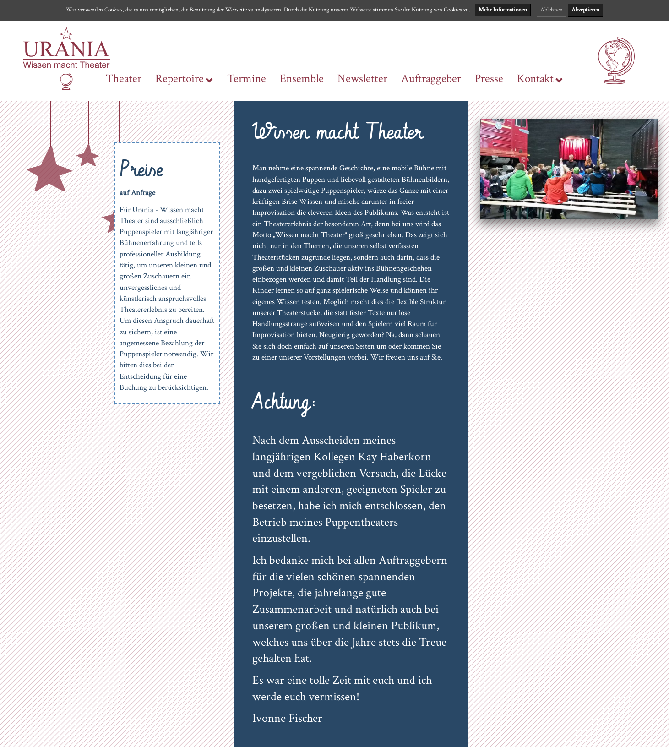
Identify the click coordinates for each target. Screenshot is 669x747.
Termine (246, 78)
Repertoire (184, 78)
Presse (489, 78)
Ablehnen (551, 10)
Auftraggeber (431, 78)
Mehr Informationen (503, 10)
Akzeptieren (585, 10)
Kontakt (540, 78)
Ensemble (302, 78)
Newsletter (362, 78)
